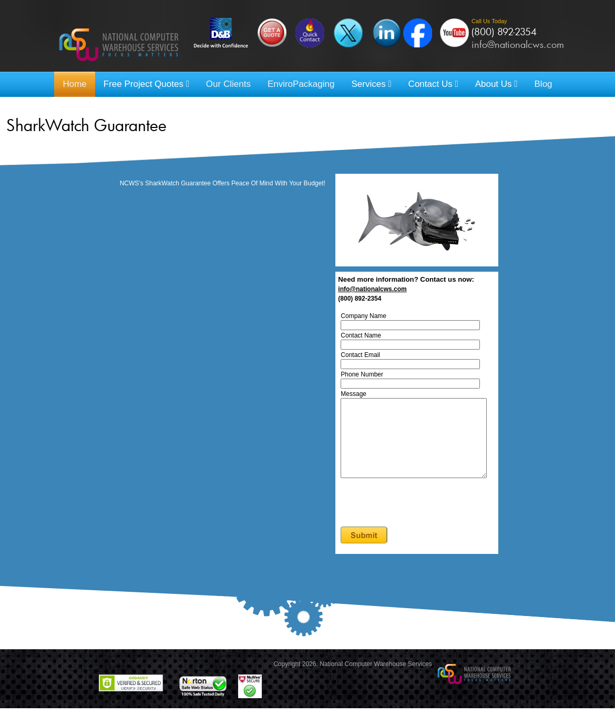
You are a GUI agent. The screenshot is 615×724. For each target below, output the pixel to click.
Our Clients (228, 84)
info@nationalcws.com (518, 44)
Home (74, 84)
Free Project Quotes (146, 84)
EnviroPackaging (301, 84)
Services (371, 84)
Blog (543, 84)
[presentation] (423, 519)
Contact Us (433, 84)
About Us (496, 84)
